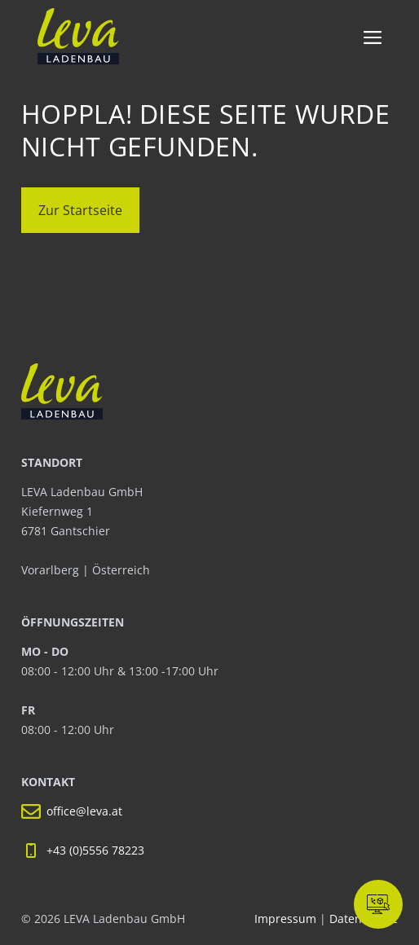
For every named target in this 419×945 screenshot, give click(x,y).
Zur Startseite (80, 210)
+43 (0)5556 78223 (95, 850)
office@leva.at (84, 811)
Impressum (287, 918)
